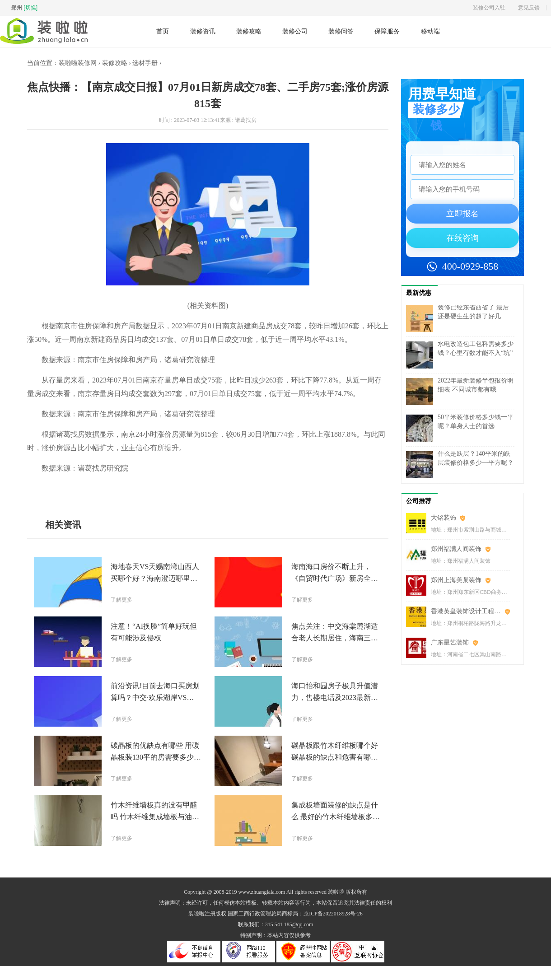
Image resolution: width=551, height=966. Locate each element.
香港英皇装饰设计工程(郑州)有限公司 (470, 611)
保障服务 (387, 31)
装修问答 (341, 31)
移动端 (430, 31)
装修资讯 (202, 31)
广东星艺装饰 (450, 642)
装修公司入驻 (489, 8)
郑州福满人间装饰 (456, 549)
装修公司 (295, 31)
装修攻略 (248, 31)
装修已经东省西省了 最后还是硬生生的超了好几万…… (473, 316)
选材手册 (145, 63)
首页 (162, 31)
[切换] (30, 8)
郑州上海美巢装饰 (456, 580)
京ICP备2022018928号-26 (333, 913)
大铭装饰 (443, 517)
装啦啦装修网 (78, 63)
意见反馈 (529, 8)
